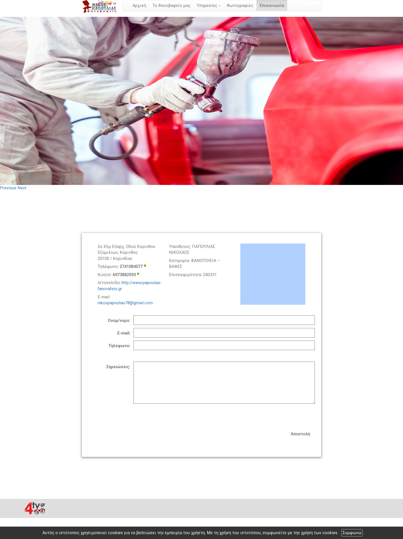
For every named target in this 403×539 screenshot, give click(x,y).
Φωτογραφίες (240, 5)
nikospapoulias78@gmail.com (125, 302)
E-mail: (123, 333)
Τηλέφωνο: (119, 345)
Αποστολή (300, 433)
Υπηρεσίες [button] (208, 5)
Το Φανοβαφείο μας (171, 5)
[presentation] (283, 415)
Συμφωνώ (352, 532)
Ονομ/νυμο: (119, 320)
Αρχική (139, 5)
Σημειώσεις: (118, 366)
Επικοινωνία (272, 5)
